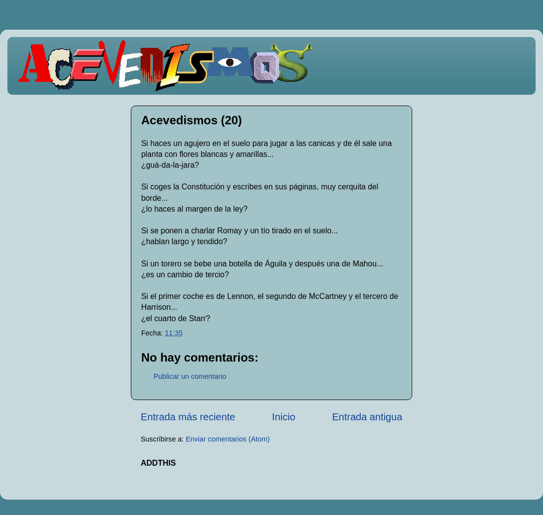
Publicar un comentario (190, 376)
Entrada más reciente (188, 416)
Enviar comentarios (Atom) (228, 439)
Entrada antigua (367, 416)
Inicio (283, 416)
